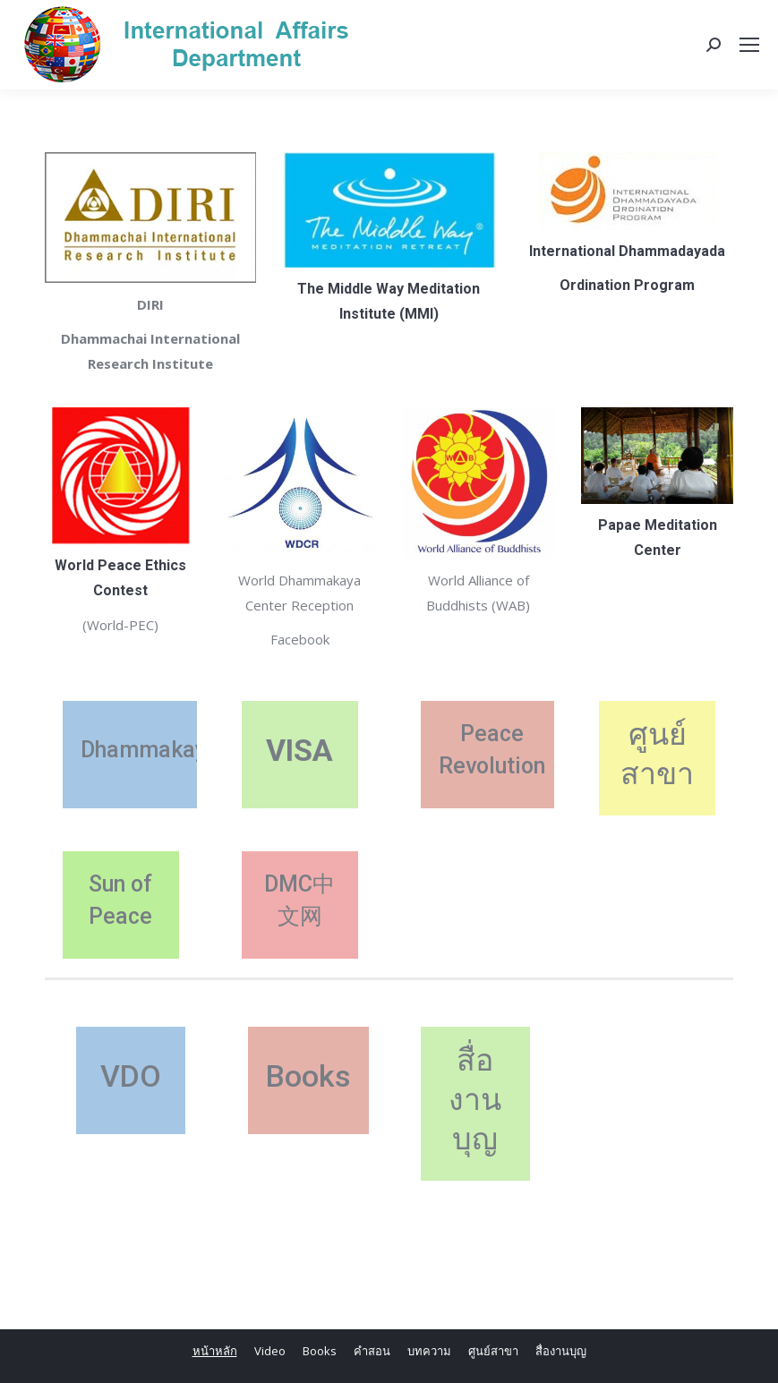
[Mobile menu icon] (749, 44)
